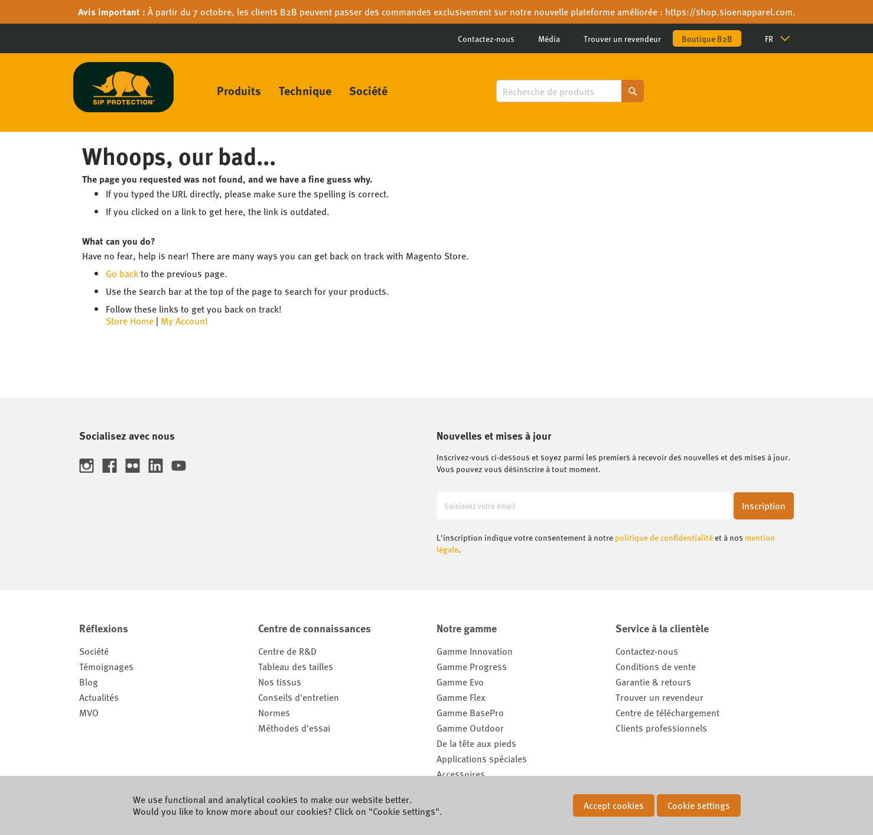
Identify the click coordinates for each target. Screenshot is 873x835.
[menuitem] (239, 90)
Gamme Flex (461, 697)
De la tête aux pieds (476, 743)
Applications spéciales (481, 758)
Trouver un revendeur (622, 38)
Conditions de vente (655, 666)
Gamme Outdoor (470, 728)
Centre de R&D (287, 651)
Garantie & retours (653, 681)
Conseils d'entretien (298, 697)
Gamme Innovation (474, 651)
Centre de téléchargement (667, 712)
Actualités (99, 697)
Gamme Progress (471, 666)
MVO (89, 712)
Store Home (130, 320)
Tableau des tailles (295, 666)
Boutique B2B (707, 38)
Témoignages (106, 666)
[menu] (302, 90)
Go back (122, 273)
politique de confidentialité (664, 537)
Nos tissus (279, 681)
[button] (782, 38)
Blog (88, 681)
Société (94, 651)
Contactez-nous (486, 38)
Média (549, 38)
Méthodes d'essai (294, 728)
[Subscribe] (764, 505)
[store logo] (123, 87)
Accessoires (460, 774)
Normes (274, 712)
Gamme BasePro (470, 712)
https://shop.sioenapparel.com (729, 11)
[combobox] (570, 91)
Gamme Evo (460, 681)
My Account (184, 320)
